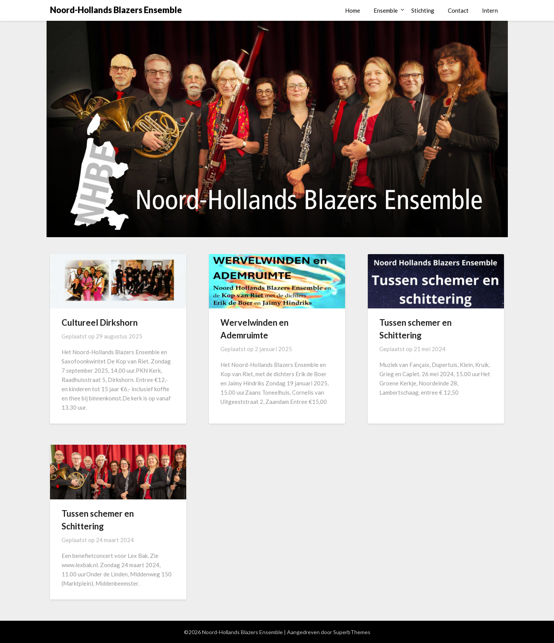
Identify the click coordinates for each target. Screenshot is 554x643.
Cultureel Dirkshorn (100, 322)
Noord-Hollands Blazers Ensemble (116, 10)
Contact (458, 10)
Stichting (422, 10)
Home (352, 10)
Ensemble (386, 10)
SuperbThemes (351, 632)
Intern (490, 10)
